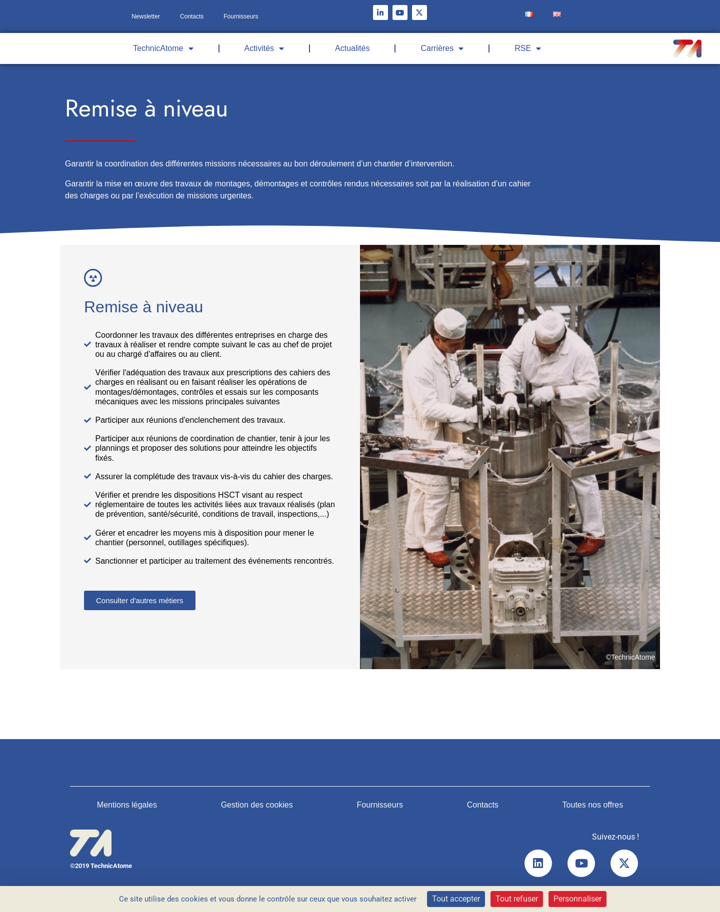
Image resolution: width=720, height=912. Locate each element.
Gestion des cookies (257, 805)
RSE (527, 48)
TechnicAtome (163, 48)
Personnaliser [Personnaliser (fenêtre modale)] (578, 899)
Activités (264, 48)
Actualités (352, 48)
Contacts (192, 16)
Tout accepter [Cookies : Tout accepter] (456, 899)
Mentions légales (127, 805)
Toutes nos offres (593, 805)
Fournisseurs (241, 16)
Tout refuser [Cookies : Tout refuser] (517, 899)
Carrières (442, 48)
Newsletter (146, 16)
